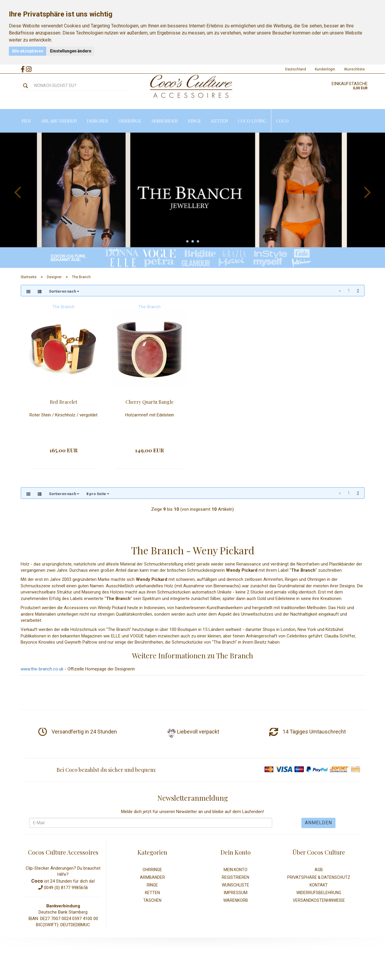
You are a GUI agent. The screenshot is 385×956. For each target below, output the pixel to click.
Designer (97, 121)
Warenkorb (235, 900)
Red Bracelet (63, 402)
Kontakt (319, 885)
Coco (282, 121)
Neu (26, 121)
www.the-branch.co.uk (42, 669)
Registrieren (235, 877)
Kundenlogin (325, 69)
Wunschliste (354, 69)
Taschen (152, 900)
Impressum (235, 892)
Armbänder (164, 121)
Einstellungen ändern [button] (70, 51)
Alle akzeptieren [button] (27, 51)
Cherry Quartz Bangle (149, 402)
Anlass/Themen (59, 121)
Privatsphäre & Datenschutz (318, 877)
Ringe (194, 121)
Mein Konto (235, 869)
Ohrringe (129, 121)
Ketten (219, 121)
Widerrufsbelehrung (318, 892)
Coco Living (252, 121)
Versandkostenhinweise (319, 900)
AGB (319, 869)
